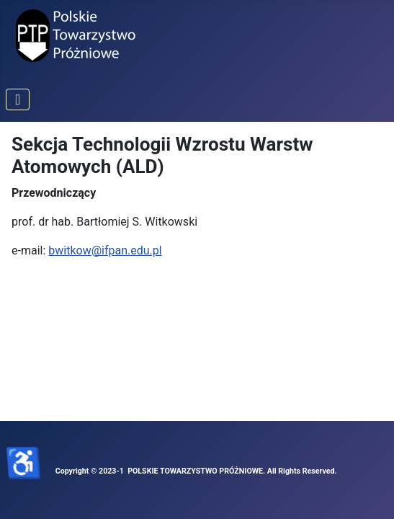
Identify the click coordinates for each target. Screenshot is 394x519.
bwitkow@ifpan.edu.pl (104, 250)
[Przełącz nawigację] (18, 99)
